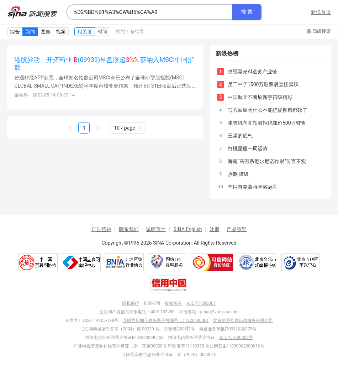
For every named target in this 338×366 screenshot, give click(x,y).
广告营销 (101, 229)
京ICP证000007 (201, 303)
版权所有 (173, 303)
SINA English (187, 229)
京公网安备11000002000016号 (234, 346)
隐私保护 (130, 303)
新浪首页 (321, 12)
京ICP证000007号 (236, 337)
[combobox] (149, 12)
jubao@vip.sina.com (219, 311)
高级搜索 (319, 31)
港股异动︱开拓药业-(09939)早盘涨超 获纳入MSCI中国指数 (104, 63)
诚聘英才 (156, 229)
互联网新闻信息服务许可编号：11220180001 (166, 320)
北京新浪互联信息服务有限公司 (243, 320)
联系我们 (129, 229)
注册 (215, 229)
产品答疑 (237, 229)
